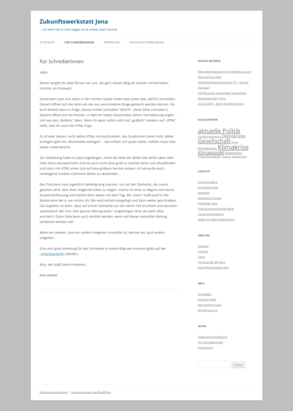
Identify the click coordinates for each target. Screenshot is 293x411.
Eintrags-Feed (207, 300)
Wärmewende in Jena (212, 98)
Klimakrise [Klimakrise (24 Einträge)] (233, 147)
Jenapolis (204, 193)
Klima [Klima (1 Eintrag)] (235, 142)
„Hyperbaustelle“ (52, 254)
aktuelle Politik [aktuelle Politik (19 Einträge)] (219, 130)
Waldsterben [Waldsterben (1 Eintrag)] (239, 156)
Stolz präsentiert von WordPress (91, 392)
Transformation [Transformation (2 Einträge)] (209, 156)
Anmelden (204, 294)
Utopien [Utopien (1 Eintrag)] (226, 156)
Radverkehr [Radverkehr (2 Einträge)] (233, 153)
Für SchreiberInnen (79, 42)
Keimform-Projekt (209, 198)
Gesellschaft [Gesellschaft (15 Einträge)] (214, 141)
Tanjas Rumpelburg (210, 214)
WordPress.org (207, 310)
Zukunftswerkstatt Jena (74, 21)
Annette (203, 246)
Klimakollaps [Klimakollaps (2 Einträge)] (207, 148)
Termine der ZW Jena (211, 262)
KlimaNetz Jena (208, 203)
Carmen (203, 251)
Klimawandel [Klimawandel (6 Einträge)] (211, 153)
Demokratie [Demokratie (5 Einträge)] (234, 136)
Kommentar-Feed (209, 305)
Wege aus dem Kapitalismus (216, 219)
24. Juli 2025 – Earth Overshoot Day (221, 104)
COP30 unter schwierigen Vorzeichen (222, 93)
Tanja (201, 257)
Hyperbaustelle (208, 187)
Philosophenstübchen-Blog (216, 209)
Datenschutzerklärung (146, 42)
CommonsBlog (207, 182)
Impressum (111, 42)
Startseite (47, 42)
